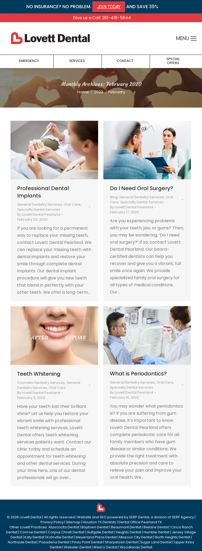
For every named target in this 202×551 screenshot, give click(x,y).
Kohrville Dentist (60, 537)
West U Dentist (105, 547)
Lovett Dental (31, 517)
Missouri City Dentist (136, 537)
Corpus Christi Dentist (66, 532)
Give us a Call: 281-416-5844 (102, 18)
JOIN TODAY (108, 6)
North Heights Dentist (172, 537)
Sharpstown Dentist (121, 542)
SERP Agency (183, 517)
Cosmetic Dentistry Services (41, 382)
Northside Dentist (22, 542)
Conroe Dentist (33, 532)
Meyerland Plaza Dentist (96, 537)
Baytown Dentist (95, 527)
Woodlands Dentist (136, 547)
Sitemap (73, 522)
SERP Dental (139, 517)
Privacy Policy (52, 522)
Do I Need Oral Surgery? (141, 188)
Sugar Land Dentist (156, 542)
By (38, 214)
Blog (114, 197)
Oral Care (72, 204)
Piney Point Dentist (87, 542)
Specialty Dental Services (38, 209)
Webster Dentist (77, 547)
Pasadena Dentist (54, 542)
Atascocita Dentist (63, 527)
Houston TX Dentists (99, 522)
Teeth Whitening (38, 374)
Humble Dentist (156, 532)
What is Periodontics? (138, 373)
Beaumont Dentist (126, 527)
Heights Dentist (128, 532)
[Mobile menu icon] (193, 38)
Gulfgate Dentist (100, 532)
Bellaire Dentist (156, 527)
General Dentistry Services (39, 204)
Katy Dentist (34, 537)
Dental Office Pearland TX (140, 522)
